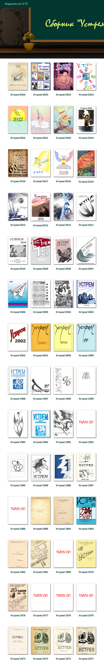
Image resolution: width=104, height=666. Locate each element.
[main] (18, 95)
